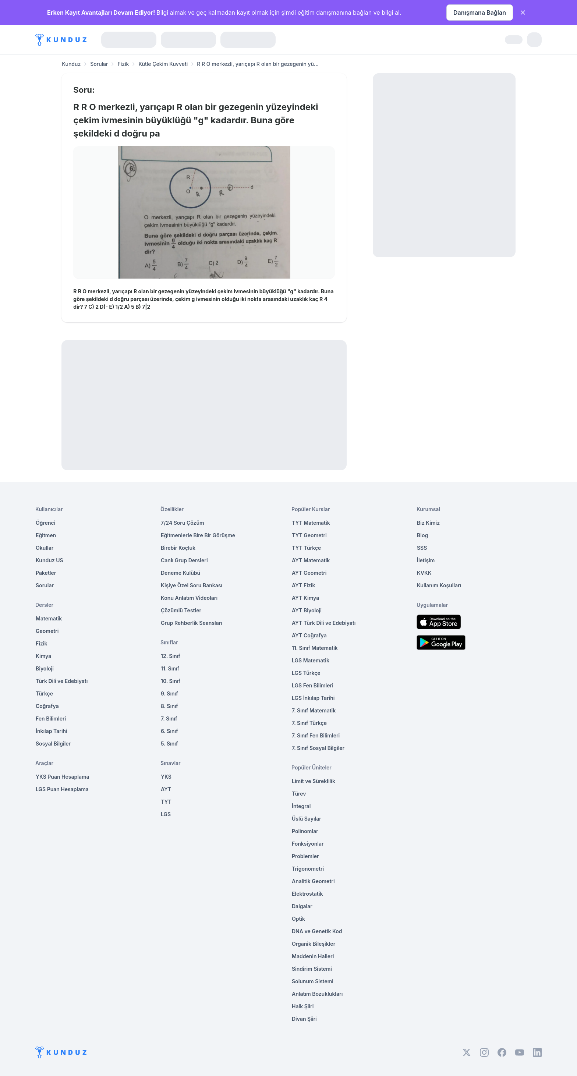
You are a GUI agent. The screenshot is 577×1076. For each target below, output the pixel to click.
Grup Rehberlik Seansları (191, 623)
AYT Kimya (305, 598)
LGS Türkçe (306, 673)
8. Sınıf (169, 706)
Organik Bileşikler (313, 944)
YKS (166, 777)
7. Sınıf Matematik (314, 710)
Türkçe (44, 693)
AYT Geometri (309, 573)
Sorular (99, 64)
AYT (166, 789)
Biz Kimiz (428, 523)
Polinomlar (305, 831)
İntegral (301, 806)
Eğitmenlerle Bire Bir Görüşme (198, 535)
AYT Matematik (311, 560)
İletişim (426, 560)
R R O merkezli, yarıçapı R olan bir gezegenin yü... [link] (258, 64)
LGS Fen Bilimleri (312, 685)
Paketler (46, 573)
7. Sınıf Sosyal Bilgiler (318, 748)
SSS (422, 548)
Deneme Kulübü (180, 573)
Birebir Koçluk (178, 548)
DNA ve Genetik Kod (317, 931)
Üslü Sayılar (306, 818)
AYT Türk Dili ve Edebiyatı (323, 623)
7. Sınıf (169, 718)
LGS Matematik (310, 660)
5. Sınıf (169, 743)
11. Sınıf (170, 668)
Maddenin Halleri (313, 956)
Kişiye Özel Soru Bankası (191, 585)
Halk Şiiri (303, 1006)
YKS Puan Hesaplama (62, 777)
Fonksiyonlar (308, 843)
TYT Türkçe (306, 548)
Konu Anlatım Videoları (189, 598)
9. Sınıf (169, 693)
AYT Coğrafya (309, 635)
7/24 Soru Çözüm (182, 523)
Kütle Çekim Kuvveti (163, 64)
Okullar (44, 548)
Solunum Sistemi (312, 981)
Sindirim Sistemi (312, 969)
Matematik (49, 618)
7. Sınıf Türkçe (309, 723)
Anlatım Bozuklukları (317, 994)
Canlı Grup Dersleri (184, 560)
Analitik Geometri (313, 881)
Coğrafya (47, 706)
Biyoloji (45, 668)
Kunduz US (49, 560)
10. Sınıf (170, 681)
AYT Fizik (303, 585)
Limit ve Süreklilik (313, 781)
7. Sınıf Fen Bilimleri (316, 735)
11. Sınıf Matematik (315, 648)
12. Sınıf (170, 656)
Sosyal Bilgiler (53, 743)
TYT (166, 802)
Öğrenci (45, 523)
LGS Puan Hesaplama (62, 789)
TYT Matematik (311, 523)
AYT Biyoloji (307, 610)
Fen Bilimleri (51, 718)
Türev (299, 793)
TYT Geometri (309, 535)
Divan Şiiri (304, 1019)
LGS (166, 814)
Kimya (43, 656)
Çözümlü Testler (181, 610)
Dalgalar (302, 906)
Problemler (305, 856)
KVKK (424, 573)
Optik (298, 919)
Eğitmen (46, 535)
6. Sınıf (169, 731)
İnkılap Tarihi (51, 731)
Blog (422, 535)
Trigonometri (308, 869)
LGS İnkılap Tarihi (313, 698)
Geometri (47, 631)
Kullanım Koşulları (439, 585)
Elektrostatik (307, 894)
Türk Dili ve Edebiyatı (62, 681)
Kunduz (71, 64)
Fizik (123, 64)
